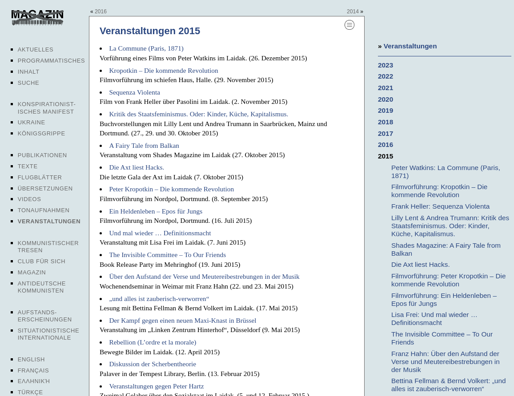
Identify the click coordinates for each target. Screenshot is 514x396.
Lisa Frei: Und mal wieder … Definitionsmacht (434, 318)
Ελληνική (34, 381)
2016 (101, 11)
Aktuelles (36, 49)
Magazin (32, 272)
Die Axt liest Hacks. (136, 167)
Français (33, 370)
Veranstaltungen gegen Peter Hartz (156, 386)
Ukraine (31, 122)
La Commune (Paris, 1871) (146, 48)
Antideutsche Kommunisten (42, 287)
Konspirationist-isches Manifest (47, 108)
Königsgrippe (41, 133)
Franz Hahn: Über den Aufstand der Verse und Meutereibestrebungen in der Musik (445, 361)
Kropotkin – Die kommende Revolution (163, 70)
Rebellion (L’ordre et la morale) (152, 342)
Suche (28, 82)
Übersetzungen (45, 188)
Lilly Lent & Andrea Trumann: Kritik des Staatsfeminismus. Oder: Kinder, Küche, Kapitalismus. (450, 226)
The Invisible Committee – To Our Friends (167, 254)
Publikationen (42, 155)
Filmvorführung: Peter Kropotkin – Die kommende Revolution (448, 280)
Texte (28, 166)
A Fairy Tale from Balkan (144, 145)
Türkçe (30, 392)
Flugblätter (40, 177)
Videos (29, 199)
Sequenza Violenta (134, 92)
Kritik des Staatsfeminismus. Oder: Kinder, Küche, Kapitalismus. (198, 114)
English (31, 359)
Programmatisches (51, 60)
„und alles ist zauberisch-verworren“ (159, 298)
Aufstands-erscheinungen (45, 316)
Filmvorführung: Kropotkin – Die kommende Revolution (439, 190)
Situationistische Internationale (49, 334)
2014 (353, 11)
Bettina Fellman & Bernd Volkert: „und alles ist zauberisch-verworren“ (448, 384)
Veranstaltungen (49, 221)
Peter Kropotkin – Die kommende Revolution (171, 189)
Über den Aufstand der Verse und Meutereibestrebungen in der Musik (204, 276)
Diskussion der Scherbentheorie (152, 364)
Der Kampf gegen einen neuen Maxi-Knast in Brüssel (182, 320)
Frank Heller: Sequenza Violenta (440, 206)
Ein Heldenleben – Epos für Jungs (155, 211)
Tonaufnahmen (44, 210)
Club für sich (42, 261)
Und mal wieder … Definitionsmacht (160, 233)
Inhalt (29, 71)
